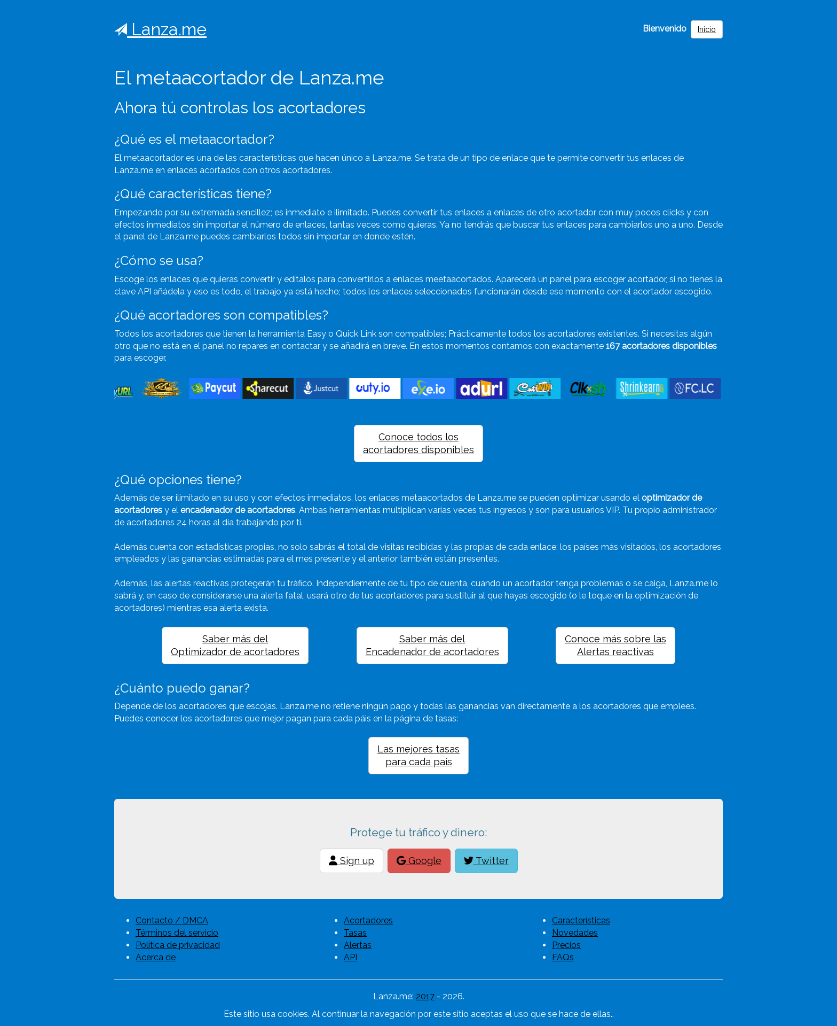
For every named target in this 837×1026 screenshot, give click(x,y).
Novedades (575, 933)
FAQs (563, 957)
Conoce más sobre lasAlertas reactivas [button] (615, 645)
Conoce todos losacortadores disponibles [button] (418, 443)
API (350, 957)
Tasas (355, 933)
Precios (566, 945)
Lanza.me (160, 29)
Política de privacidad (178, 945)
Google (419, 860)
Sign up (351, 860)
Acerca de (156, 957)
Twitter (486, 860)
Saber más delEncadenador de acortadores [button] (432, 645)
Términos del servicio (177, 933)
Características (581, 920)
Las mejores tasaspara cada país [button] (418, 755)
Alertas (358, 945)
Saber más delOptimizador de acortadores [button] (235, 645)
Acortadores (368, 920)
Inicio (707, 29)
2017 (425, 996)
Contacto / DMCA (172, 920)
